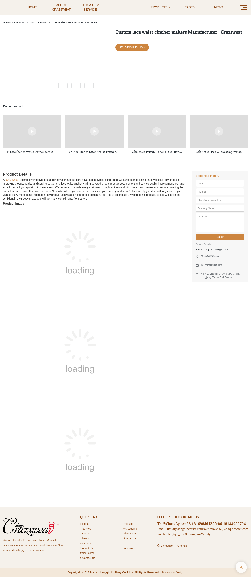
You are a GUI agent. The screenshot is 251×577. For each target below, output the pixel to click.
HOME (7, 22)
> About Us (86, 548)
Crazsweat (12, 179)
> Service (85, 528)
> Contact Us (87, 557)
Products (19, 22)
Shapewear (130, 533)
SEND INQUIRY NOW (132, 47)
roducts (129, 523)
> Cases (85, 533)
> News (84, 538)
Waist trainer (130, 528)
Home (86, 523)
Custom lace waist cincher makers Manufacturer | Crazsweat (62, 22)
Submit (219, 237)
